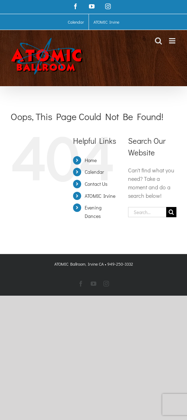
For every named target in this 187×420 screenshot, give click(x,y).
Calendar (94, 171)
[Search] (171, 212)
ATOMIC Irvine (100, 196)
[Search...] (147, 212)
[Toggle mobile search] (158, 41)
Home (91, 160)
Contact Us (96, 184)
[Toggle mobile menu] (172, 41)
